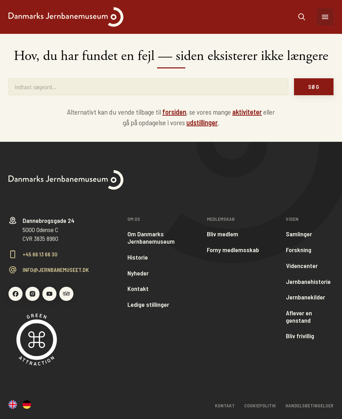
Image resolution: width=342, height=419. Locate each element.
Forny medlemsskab (233, 250)
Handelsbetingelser (310, 405)
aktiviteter (247, 112)
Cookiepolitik (260, 405)
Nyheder (138, 273)
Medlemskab (221, 219)
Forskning (298, 250)
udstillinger (202, 122)
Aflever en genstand (299, 316)
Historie (137, 257)
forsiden (174, 112)
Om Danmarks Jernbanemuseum (151, 237)
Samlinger (299, 234)
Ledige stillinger (148, 304)
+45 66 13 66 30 (40, 254)
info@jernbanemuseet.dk (56, 270)
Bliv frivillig (300, 336)
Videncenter (302, 265)
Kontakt (138, 288)
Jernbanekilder (305, 297)
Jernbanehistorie (308, 281)
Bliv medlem (222, 234)
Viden (292, 219)
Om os (133, 219)
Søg (313, 86)
